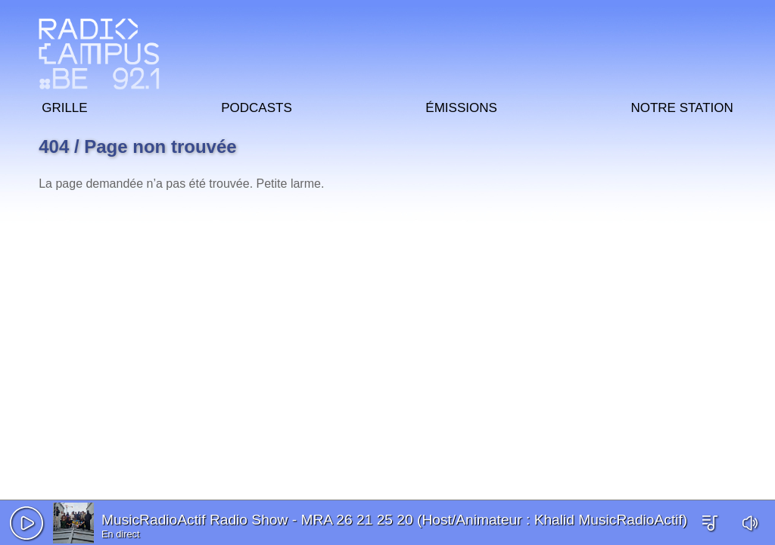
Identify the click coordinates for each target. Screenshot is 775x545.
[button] (26, 523)
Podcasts (256, 105)
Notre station (681, 105)
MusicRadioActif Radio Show (194, 520)
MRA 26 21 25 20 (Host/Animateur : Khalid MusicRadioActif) (493, 520)
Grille (64, 105)
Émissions (460, 105)
